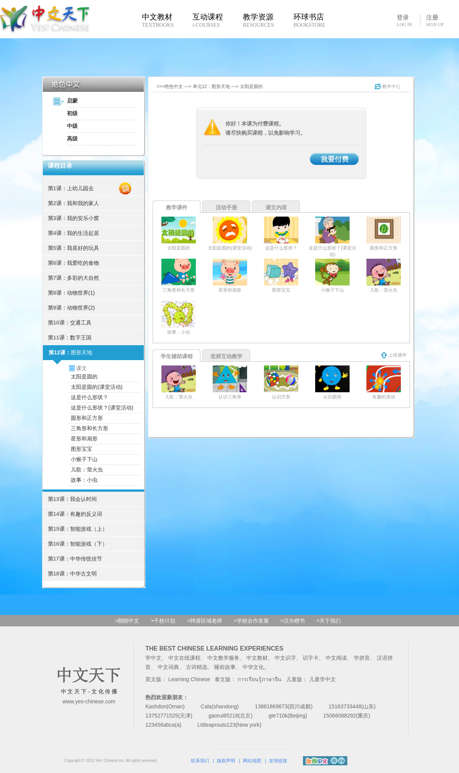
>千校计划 (163, 621)
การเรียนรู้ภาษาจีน (260, 679)
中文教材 (257, 658)
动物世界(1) (81, 293)
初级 (72, 113)
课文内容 (276, 207)
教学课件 (176, 207)
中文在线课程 (184, 658)
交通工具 (80, 323)
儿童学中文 (322, 679)
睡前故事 (225, 667)
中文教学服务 (223, 658)
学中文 (153, 658)
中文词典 (168, 667)
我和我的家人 (83, 203)
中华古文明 (83, 574)
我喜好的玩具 (83, 248)
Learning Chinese (189, 679)
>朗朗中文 (127, 621)
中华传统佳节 (86, 559)
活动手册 (226, 207)
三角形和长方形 (89, 428)
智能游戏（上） (88, 529)
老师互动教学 (226, 356)
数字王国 (80, 337)
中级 (72, 126)
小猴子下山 (84, 459)
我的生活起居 (83, 233)
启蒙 (72, 101)
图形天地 (81, 352)
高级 (72, 138)
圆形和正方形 (87, 418)
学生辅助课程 (177, 356)
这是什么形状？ (89, 397)
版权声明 (226, 760)
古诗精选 (196, 667)
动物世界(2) (81, 308)
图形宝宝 (81, 449)
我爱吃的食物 (83, 263)
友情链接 (278, 760)
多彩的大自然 (83, 278)
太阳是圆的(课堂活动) (96, 387)
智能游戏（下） (88, 544)
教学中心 (387, 86)
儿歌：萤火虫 (87, 469)
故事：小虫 (84, 480)
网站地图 (252, 760)
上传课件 (394, 355)
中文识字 (285, 658)
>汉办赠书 (292, 621)
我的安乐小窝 (83, 218)
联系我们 (200, 760)
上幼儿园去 (80, 188)
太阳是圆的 (84, 376)
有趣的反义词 (86, 514)
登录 (404, 20)
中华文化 (253, 667)
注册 (435, 20)
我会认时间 (83, 499)
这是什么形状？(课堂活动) (102, 407)
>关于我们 (328, 621)
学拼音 (362, 658)
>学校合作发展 (251, 621)
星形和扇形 (84, 438)
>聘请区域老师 (204, 621)
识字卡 (311, 658)
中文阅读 (336, 658)
